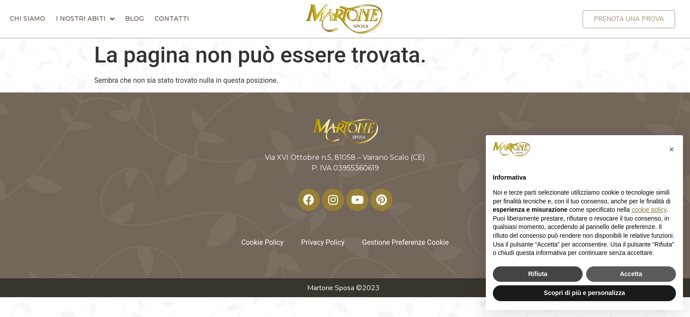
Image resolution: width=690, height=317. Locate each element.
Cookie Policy (262, 242)
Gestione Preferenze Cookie (405, 242)
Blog (134, 18)
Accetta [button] (631, 273)
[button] (671, 149)
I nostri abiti (85, 18)
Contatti (171, 18)
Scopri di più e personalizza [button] (584, 292)
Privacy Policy (323, 242)
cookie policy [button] (648, 209)
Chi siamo (27, 18)
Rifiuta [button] (537, 273)
